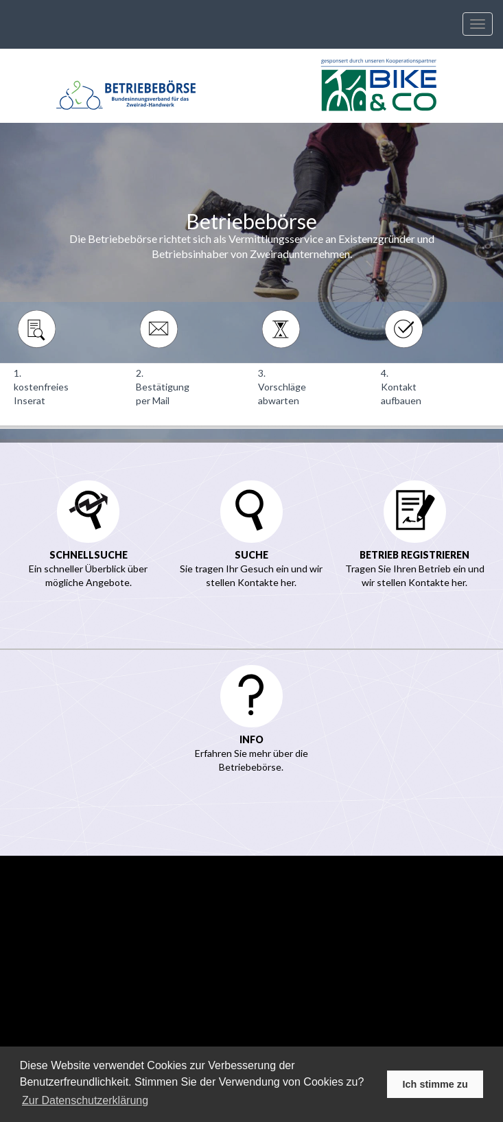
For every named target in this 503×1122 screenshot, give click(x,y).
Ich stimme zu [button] (435, 1084)
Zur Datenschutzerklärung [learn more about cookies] (85, 1100)
